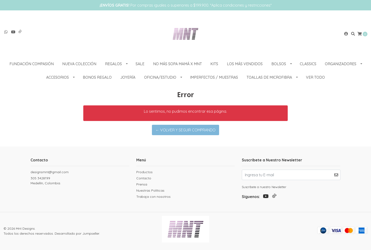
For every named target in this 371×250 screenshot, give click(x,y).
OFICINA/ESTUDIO (160, 77)
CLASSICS (308, 63)
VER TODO (315, 77)
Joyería (127, 77)
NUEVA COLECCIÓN (79, 63)
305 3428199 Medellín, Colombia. (46, 180)
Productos (144, 172)
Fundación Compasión (31, 63)
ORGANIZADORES (340, 63)
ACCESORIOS (57, 77)
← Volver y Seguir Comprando (185, 130)
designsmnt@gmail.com (50, 172)
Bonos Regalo (97, 77)
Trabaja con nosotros (153, 196)
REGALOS (113, 63)
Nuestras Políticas (150, 190)
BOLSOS (278, 63)
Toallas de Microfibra (269, 77)
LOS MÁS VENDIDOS (245, 63)
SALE (140, 63)
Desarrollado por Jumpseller (77, 233)
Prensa (141, 184)
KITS (214, 63)
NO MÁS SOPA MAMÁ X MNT (177, 63)
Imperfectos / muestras (214, 77)
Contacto (143, 178)
